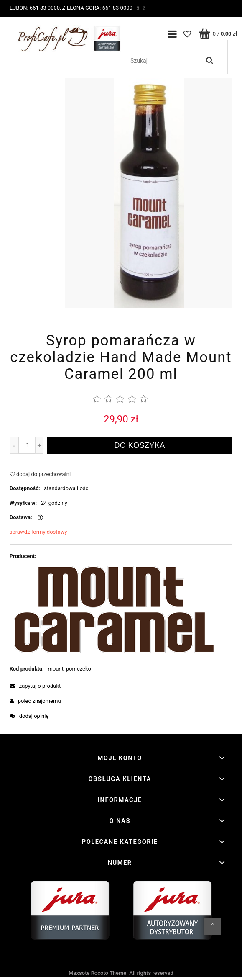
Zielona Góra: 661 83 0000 (97, 8)
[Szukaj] (209, 60)
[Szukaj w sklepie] (162, 60)
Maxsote (79, 973)
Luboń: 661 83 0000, (35, 8)
